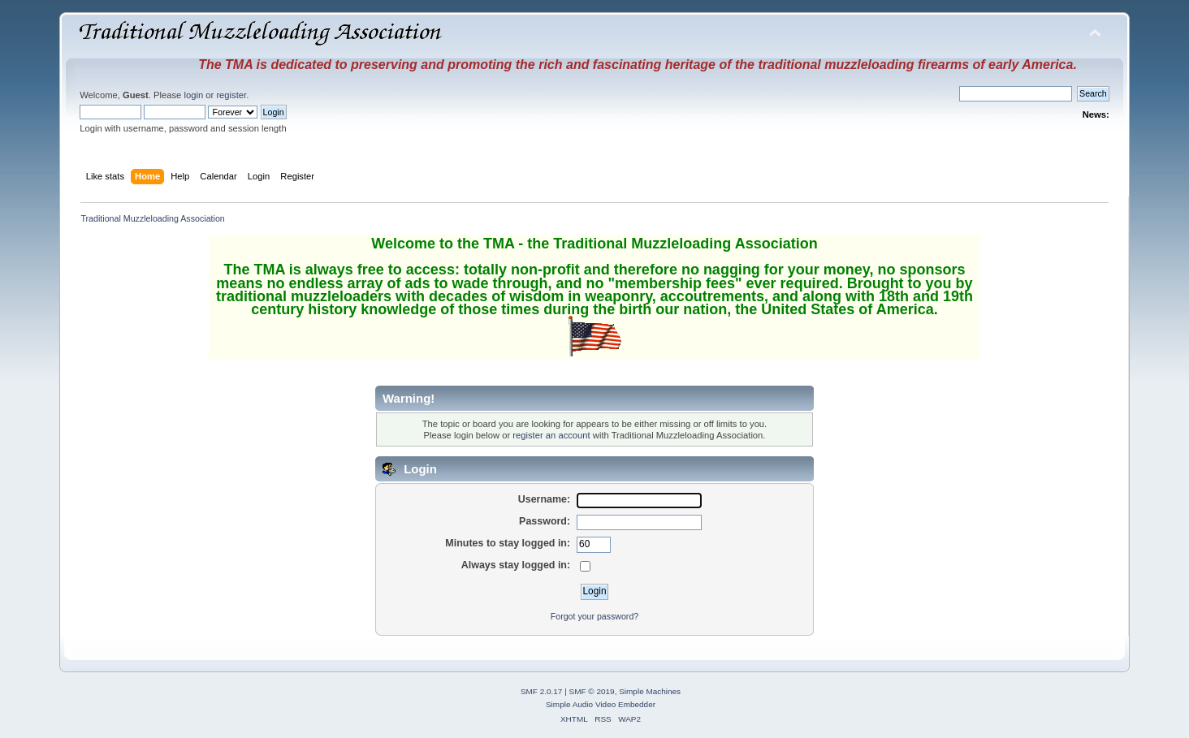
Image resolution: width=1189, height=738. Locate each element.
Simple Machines (650, 691)
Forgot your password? (594, 616)
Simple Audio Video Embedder (600, 704)
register (231, 95)
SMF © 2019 (592, 691)
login (193, 95)
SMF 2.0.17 (542, 691)
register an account (551, 435)
